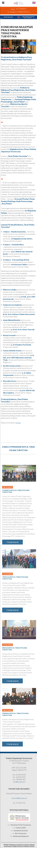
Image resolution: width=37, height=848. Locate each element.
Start (13, 9)
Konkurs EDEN (21, 828)
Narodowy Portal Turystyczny (21, 825)
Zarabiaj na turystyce (21, 830)
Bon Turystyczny (20, 833)
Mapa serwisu (17, 846)
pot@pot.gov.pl (19, 782)
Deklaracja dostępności (21, 836)
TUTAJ (18, 423)
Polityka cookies (28, 846)
